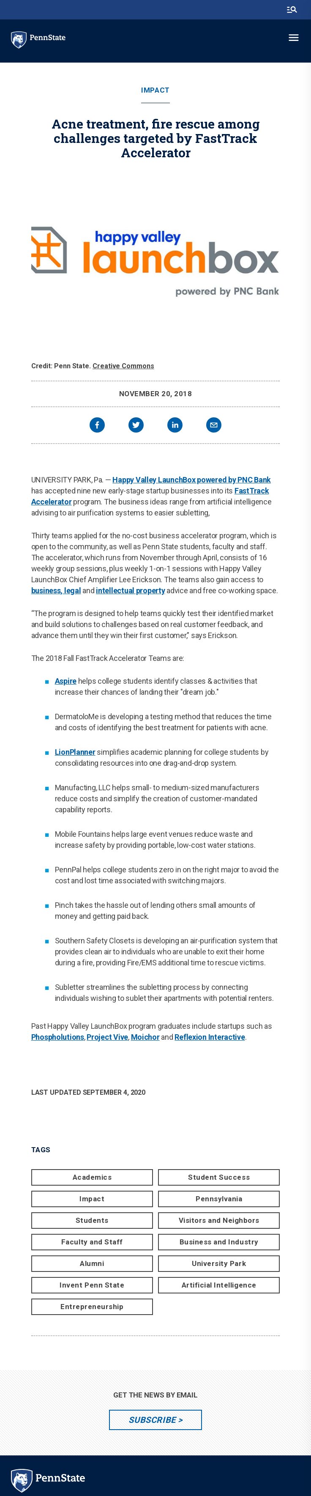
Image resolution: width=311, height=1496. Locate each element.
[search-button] (292, 10)
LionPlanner (75, 752)
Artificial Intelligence (219, 1285)
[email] (213, 426)
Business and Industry (219, 1242)
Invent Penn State (92, 1285)
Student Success (219, 1177)
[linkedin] (175, 426)
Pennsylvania (219, 1199)
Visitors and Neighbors (219, 1220)
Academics (92, 1177)
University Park (219, 1263)
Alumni (92, 1263)
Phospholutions (57, 1037)
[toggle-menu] (293, 37)
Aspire (65, 681)
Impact (155, 90)
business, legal (56, 590)
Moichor (145, 1037)
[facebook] (97, 426)
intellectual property (130, 590)
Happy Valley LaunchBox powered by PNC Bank (191, 479)
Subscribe (151, 1420)
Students (92, 1220)
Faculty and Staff (92, 1242)
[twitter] (136, 426)
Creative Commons (123, 366)
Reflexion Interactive (210, 1037)
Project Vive (107, 1037)
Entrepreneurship (91, 1306)
